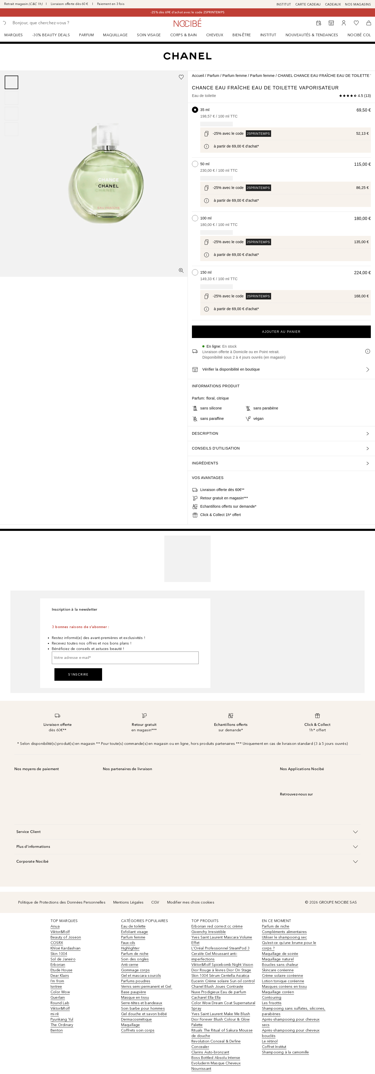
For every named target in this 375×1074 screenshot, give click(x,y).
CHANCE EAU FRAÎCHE (222, 87)
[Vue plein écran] (181, 270)
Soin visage (149, 35)
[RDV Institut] (318, 23)
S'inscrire (78, 674)
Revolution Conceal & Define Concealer (216, 1044)
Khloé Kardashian (65, 948)
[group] (11, 106)
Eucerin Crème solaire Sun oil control (223, 981)
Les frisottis (272, 1003)
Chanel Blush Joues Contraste (217, 986)
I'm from (57, 981)
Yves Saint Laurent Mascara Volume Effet (221, 940)
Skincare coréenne (278, 970)
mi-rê (55, 1014)
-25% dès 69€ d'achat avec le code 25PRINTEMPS (187, 12)
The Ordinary (62, 1025)
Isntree (56, 986)
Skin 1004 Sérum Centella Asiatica (220, 975)
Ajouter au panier (281, 332)
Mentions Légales (128, 902)
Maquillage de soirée (280, 954)
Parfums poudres (136, 981)
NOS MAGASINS (358, 4)
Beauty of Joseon (66, 937)
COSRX (57, 943)
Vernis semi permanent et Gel (146, 986)
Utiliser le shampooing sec (284, 937)
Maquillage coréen (278, 992)
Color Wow (60, 992)
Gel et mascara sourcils (141, 975)
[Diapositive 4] (11, 129)
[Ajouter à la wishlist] (181, 77)
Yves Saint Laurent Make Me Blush (220, 1014)
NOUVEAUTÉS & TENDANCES (312, 35)
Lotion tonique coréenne (283, 981)
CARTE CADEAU (308, 4)
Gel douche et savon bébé (144, 1014)
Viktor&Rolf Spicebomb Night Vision (222, 964)
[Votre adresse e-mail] (125, 658)
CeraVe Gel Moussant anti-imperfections (214, 956)
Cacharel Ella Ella (206, 997)
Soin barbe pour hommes (143, 1008)
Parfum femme (234, 75)
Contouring (272, 997)
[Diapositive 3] (11, 113)
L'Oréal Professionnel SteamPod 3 (220, 948)
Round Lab (60, 1003)
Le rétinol (270, 1041)
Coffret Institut (274, 1047)
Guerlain (58, 997)
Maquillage (115, 35)
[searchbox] (51, 23)
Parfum (86, 35)
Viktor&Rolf (60, 932)
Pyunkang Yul (62, 1019)
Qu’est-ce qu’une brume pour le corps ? (289, 945)
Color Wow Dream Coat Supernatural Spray (223, 1006)
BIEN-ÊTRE (242, 35)
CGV (155, 902)
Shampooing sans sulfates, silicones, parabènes (294, 1011)
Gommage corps (135, 970)
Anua (55, 926)
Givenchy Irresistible (208, 932)
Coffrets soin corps (138, 1030)
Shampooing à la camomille (285, 1052)
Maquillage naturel (278, 959)
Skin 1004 (59, 954)
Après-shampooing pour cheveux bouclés (291, 1033)
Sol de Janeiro (63, 959)
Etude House (61, 970)
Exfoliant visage (134, 932)
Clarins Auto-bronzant (210, 1052)
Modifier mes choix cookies (190, 902)
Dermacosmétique (136, 1019)
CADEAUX (333, 4)
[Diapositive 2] (11, 98)
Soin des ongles (135, 959)
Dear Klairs (60, 975)
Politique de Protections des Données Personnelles (61, 902)
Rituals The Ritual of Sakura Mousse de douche (222, 1033)
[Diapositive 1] (11, 82)
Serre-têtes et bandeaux (141, 1003)
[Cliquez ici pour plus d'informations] (206, 146)
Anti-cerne (130, 964)
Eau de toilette (133, 926)
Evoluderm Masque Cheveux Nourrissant (216, 1066)
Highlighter (130, 948)
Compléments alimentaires (284, 932)
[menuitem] (17, 35)
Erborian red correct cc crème (217, 926)
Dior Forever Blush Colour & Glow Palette (220, 1022)
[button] (187, 831)
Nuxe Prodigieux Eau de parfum (218, 992)
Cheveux (214, 35)
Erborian (58, 964)
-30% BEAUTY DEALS (51, 35)
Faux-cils (128, 943)
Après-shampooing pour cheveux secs (291, 1022)
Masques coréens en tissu (284, 986)
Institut (268, 35)
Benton (57, 1030)
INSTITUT (284, 4)
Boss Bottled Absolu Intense (215, 1057)
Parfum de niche (135, 954)
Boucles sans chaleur (280, 964)
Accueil (198, 75)
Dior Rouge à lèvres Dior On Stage (221, 970)
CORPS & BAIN (183, 35)
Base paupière (133, 992)
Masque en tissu (135, 997)
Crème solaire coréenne (282, 975)
